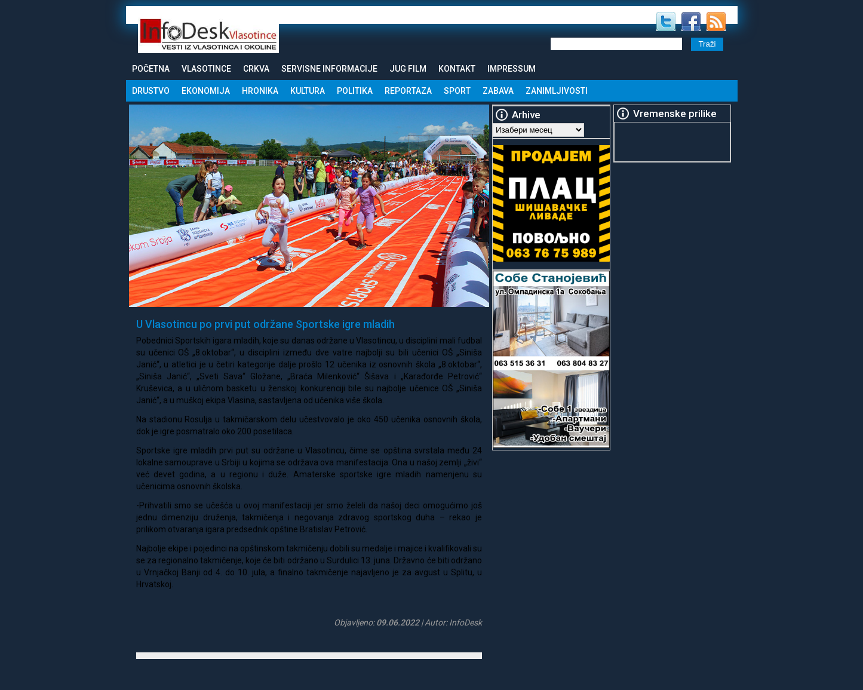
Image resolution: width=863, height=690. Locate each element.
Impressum (511, 68)
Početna (151, 68)
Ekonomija (206, 91)
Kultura (307, 91)
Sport (457, 91)
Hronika (260, 91)
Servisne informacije (329, 68)
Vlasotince (206, 68)
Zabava (498, 91)
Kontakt (456, 68)
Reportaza (408, 91)
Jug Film (407, 68)
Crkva (256, 68)
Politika (355, 91)
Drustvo (151, 91)
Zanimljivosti (557, 91)
